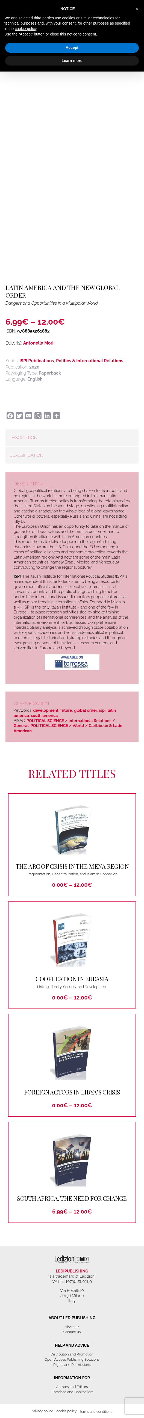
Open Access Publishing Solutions (72, 1359)
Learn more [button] (71, 60)
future (66, 710)
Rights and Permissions (72, 1365)
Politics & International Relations (89, 360)
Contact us (72, 1332)
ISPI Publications (36, 360)
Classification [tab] (26, 455)
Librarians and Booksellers (72, 1392)
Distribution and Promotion (72, 1354)
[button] (137, 8)
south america (44, 715)
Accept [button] (72, 47)
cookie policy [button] (25, 28)
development (45, 710)
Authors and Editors (72, 1387)
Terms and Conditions (96, 1412)
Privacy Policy (42, 1411)
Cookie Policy (66, 1411)
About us (72, 1327)
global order (85, 710)
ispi (102, 710)
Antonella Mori (38, 343)
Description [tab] (23, 437)
